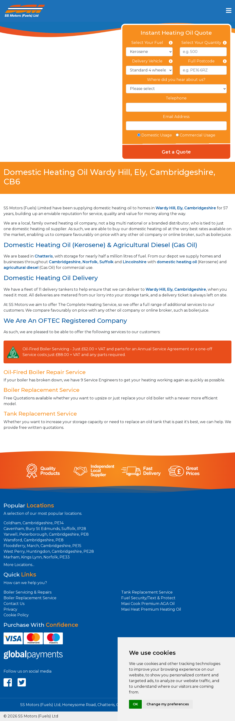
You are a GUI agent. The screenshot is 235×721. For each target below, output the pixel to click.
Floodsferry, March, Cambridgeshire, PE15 (42, 545)
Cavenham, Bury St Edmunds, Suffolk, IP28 (45, 528)
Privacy (10, 609)
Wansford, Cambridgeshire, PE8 (34, 540)
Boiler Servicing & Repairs (27, 592)
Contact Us (14, 603)
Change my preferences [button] (168, 704)
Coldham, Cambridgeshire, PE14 (34, 523)
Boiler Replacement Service (30, 598)
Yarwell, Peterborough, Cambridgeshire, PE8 (46, 534)
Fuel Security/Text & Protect (148, 598)
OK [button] (135, 704)
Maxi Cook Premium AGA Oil (148, 603)
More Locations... (19, 564)
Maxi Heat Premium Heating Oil (151, 609)
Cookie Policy (16, 615)
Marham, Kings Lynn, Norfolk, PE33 (37, 557)
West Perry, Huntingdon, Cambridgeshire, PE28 (49, 551)
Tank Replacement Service (147, 592)
